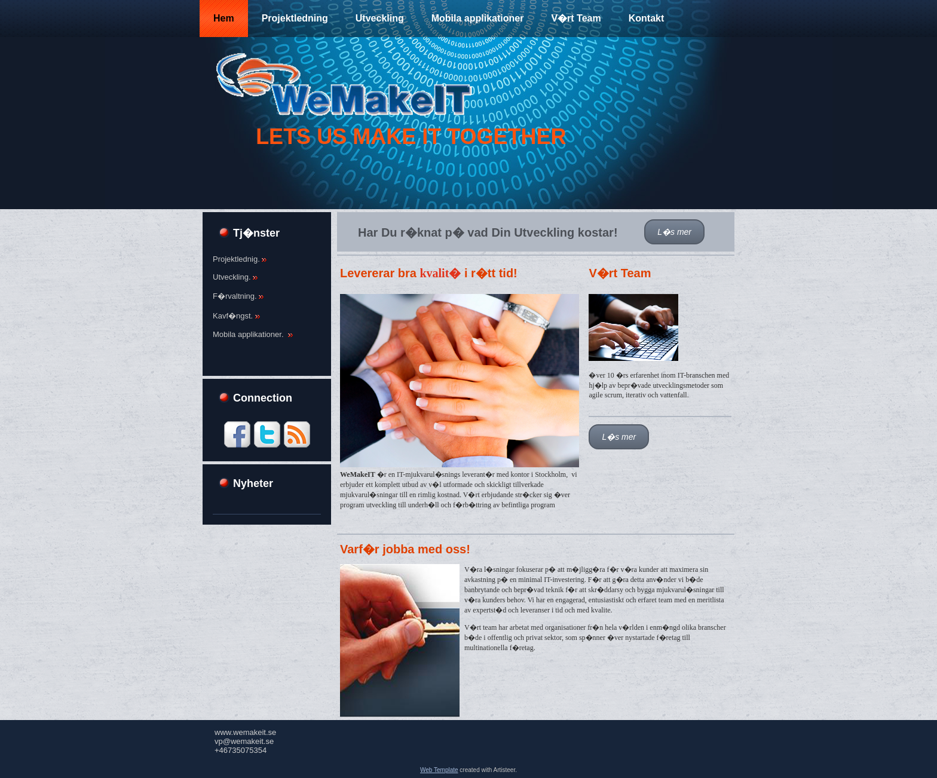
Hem (223, 18)
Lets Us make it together (411, 136)
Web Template (439, 770)
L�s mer (674, 232)
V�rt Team (576, 18)
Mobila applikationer (477, 18)
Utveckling (380, 18)
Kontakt (647, 18)
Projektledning (295, 18)
